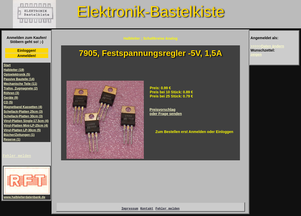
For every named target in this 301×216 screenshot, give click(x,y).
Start (7, 65)
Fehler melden (17, 156)
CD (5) (8, 102)
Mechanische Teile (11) (20, 84)
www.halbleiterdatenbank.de (27, 196)
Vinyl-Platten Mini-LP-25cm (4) (26, 125)
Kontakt (146, 210)
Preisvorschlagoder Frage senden (165, 111)
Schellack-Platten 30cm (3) (23, 116)
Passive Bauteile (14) (19, 79)
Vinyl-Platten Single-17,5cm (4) (26, 121)
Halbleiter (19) (14, 70)
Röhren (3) (11, 93)
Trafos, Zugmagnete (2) (21, 88)
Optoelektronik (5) (17, 74)
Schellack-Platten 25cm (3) (23, 111)
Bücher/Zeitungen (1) (19, 135)
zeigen (256, 54)
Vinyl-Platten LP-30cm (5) (22, 130)
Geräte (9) (11, 97)
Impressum (129, 210)
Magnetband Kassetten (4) (23, 107)
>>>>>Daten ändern (267, 46)
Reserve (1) (12, 139)
